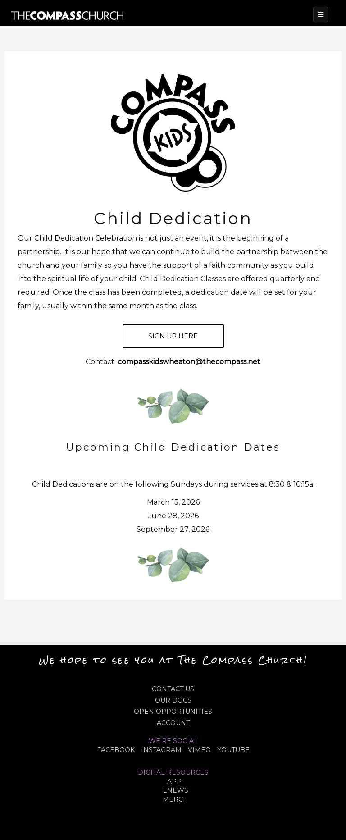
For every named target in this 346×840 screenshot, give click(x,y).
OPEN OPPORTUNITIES (173, 712)
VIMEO (199, 750)
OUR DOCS (173, 700)
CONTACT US (173, 689)
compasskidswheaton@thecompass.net (189, 361)
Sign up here (173, 336)
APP (174, 781)
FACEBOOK (116, 750)
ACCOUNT (173, 723)
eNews (175, 790)
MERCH (175, 799)
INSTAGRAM (161, 750)
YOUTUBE (233, 750)
